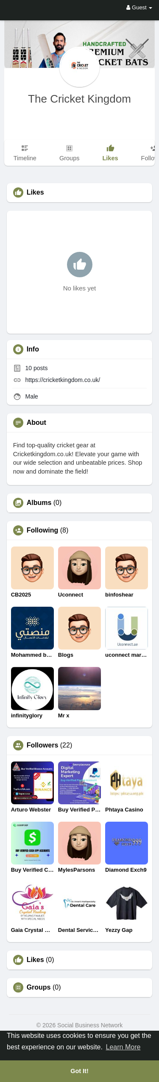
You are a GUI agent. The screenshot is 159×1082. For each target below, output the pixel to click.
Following (43, 530)
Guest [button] (139, 7)
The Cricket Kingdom (79, 98)
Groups (39, 987)
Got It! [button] (79, 1071)
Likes (35, 960)
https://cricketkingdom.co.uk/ (62, 379)
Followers (43, 745)
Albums (39, 502)
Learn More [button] (123, 1047)
